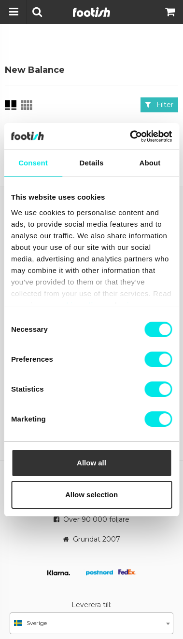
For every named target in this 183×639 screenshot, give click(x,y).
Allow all (91, 463)
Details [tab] (92, 163)
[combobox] (91, 623)
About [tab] (150, 163)
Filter (159, 104)
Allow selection (91, 494)
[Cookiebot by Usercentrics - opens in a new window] (130, 136)
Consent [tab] (33, 163)
